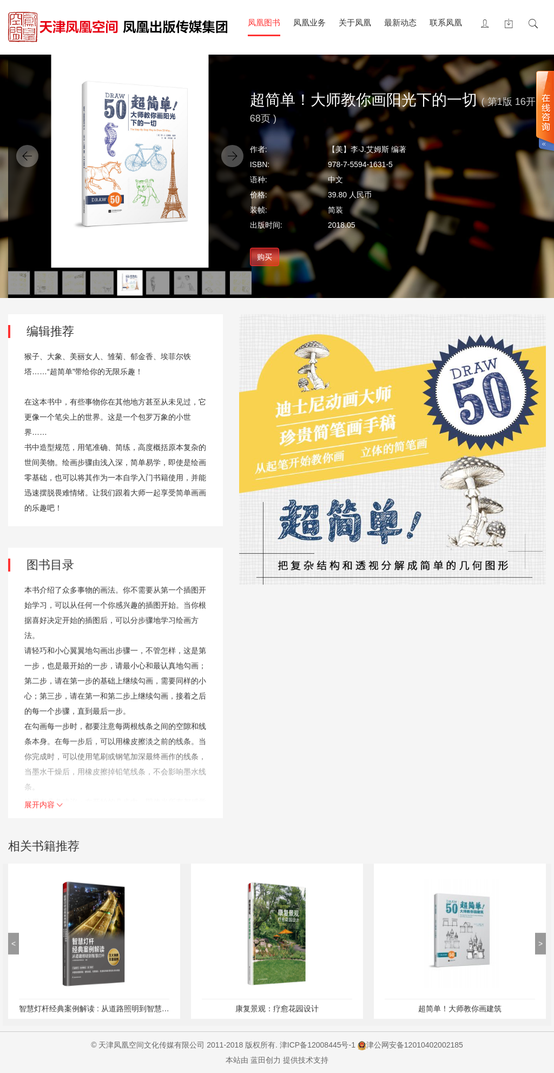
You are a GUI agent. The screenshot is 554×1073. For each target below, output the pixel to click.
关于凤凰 (355, 22)
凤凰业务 (309, 22)
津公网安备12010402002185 (414, 1045)
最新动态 (400, 22)
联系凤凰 (446, 22)
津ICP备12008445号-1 (317, 1045)
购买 (264, 257)
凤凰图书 (264, 22)
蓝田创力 (265, 1060)
